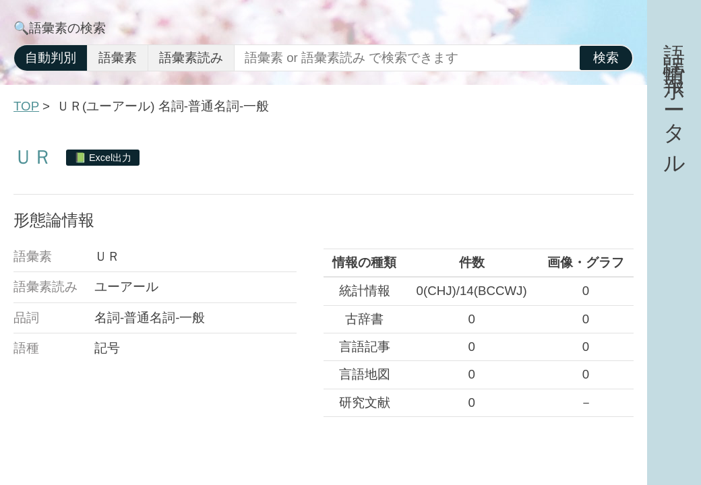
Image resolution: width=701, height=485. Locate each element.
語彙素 (117, 58)
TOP (26, 106)
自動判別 (50, 58)
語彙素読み (191, 58)
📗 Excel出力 (102, 157)
